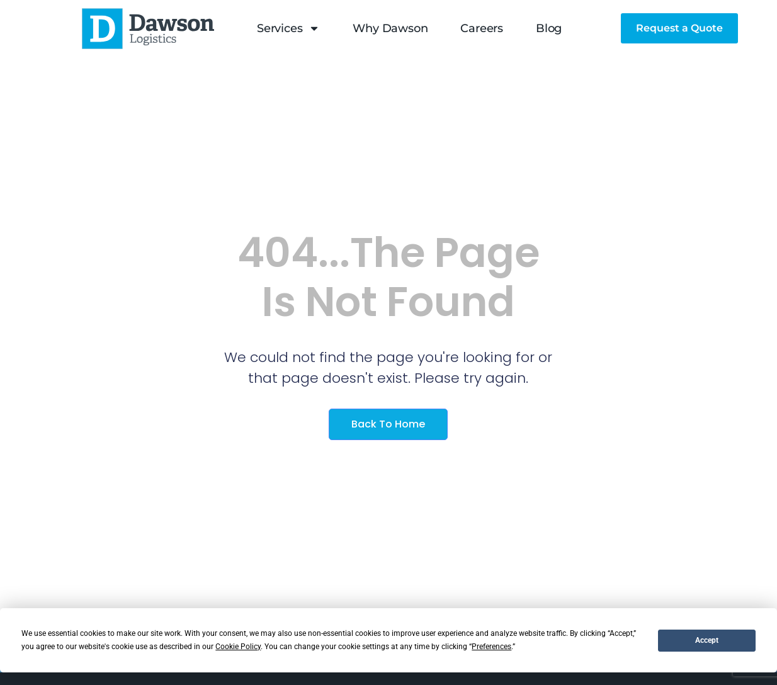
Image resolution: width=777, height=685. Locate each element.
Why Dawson (390, 28)
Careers (481, 28)
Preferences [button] (491, 646)
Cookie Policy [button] (238, 646)
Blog (549, 28)
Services (288, 28)
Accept (706, 640)
